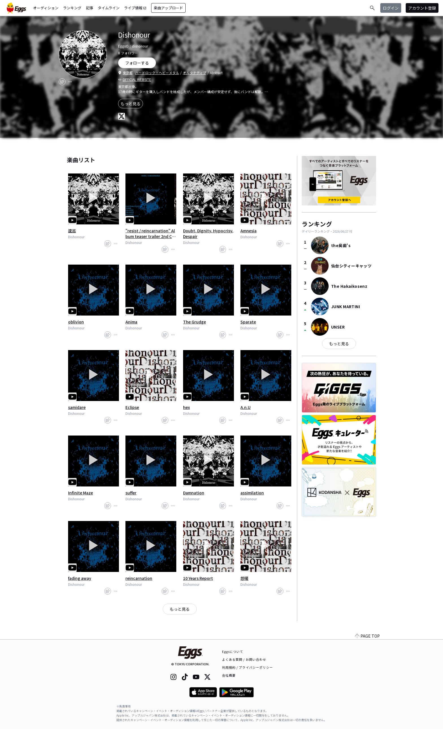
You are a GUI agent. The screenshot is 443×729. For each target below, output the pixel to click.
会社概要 (229, 675)
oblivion (76, 322)
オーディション (45, 7)
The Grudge (194, 322)
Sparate (248, 322)
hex (186, 407)
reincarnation (138, 578)
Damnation (193, 493)
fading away (79, 578)
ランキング (72, 7)
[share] (62, 81)
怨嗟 (244, 578)
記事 (89, 7)
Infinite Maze (80, 493)
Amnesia (248, 230)
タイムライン (109, 7)
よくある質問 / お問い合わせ (244, 659)
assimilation (252, 493)
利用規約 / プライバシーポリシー (247, 667)
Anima (131, 322)
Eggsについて (233, 651)
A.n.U (245, 407)
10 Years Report (198, 578)
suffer (130, 493)
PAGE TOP (367, 636)
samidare (77, 407)
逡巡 (72, 230)
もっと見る (130, 103)
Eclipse (132, 407)
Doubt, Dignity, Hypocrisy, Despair (208, 233)
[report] (70, 81)
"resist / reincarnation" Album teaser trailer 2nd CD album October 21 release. (150, 233)
